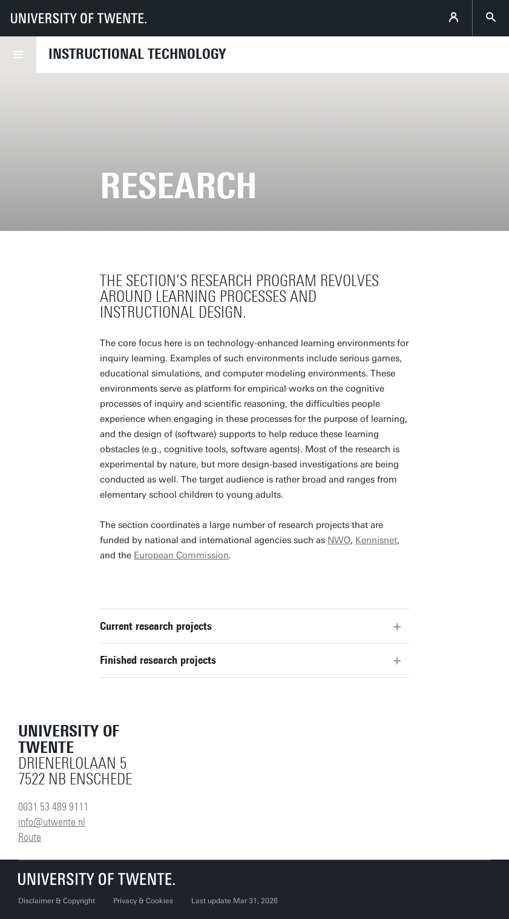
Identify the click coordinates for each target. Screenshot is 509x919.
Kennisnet (376, 540)
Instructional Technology (137, 54)
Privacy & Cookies (143, 901)
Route (29, 837)
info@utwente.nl (51, 822)
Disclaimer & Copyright (56, 901)
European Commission (181, 555)
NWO (338, 540)
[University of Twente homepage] (78, 18)
